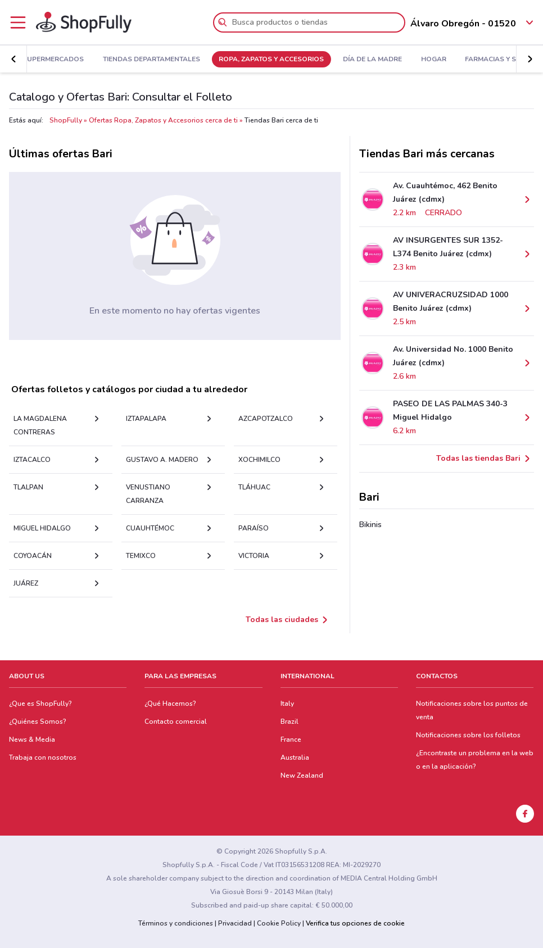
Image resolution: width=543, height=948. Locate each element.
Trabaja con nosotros (42, 757)
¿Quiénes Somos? (37, 721)
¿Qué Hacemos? (170, 703)
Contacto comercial (175, 721)
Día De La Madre (372, 59)
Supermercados (53, 59)
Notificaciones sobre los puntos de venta (472, 710)
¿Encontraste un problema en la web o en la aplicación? (474, 760)
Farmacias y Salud (500, 59)
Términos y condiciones (175, 923)
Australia (294, 757)
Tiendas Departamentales (151, 59)
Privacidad (235, 923)
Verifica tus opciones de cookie (355, 923)
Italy (287, 703)
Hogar (433, 59)
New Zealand (301, 775)
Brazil (289, 721)
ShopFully (65, 120)
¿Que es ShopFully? (40, 703)
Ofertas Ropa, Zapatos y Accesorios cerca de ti (163, 120)
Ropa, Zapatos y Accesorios (271, 59)
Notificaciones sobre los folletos (468, 735)
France (290, 739)
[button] (13, 59)
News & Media (32, 739)
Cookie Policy (279, 923)
